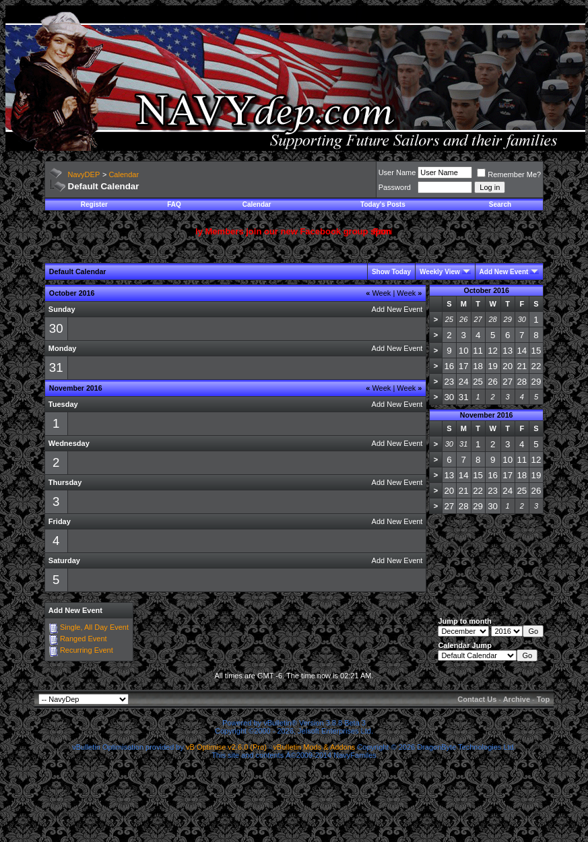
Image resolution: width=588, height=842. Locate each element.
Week (378, 293)
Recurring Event (86, 650)
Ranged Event (83, 639)
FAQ (174, 204)
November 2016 (486, 415)
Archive (516, 699)
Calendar (123, 174)
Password (395, 187)
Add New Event (504, 272)
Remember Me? (509, 174)
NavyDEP (84, 174)
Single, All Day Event (94, 627)
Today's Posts (382, 204)
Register (94, 204)
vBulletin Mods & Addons (314, 747)
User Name (397, 172)
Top (543, 699)
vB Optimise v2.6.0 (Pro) (226, 747)
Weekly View (440, 272)
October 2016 (486, 290)
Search (500, 204)
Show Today (391, 272)
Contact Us (476, 699)
